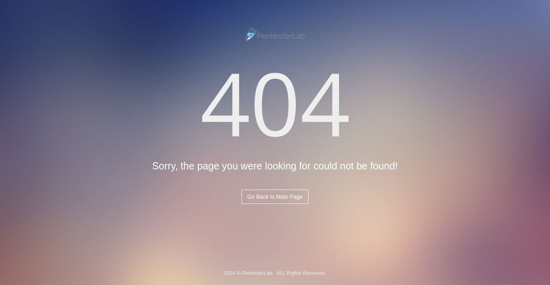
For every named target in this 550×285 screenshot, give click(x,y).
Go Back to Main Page (275, 197)
